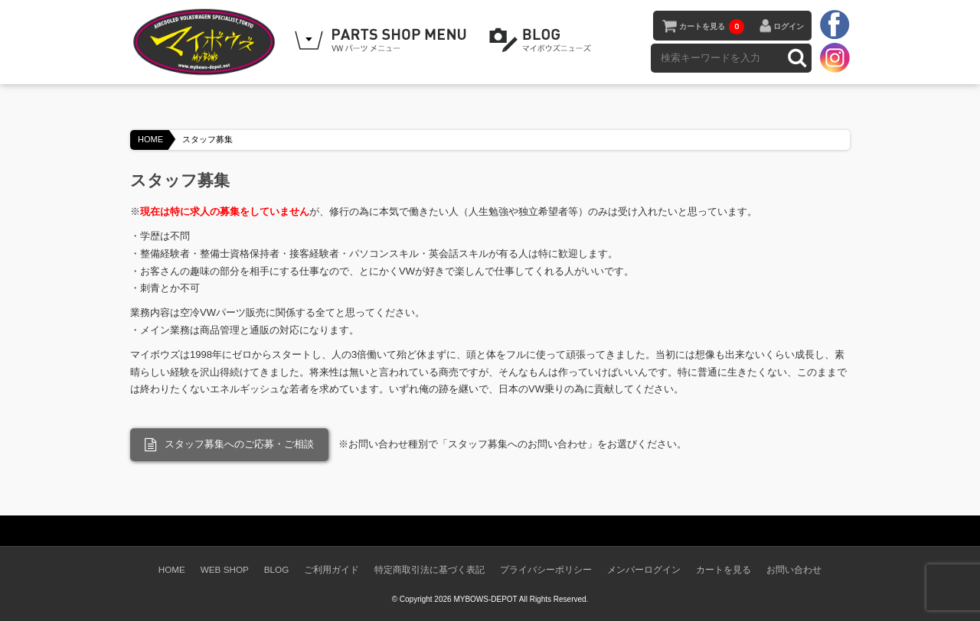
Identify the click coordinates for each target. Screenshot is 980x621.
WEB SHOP (225, 569)
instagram (834, 57)
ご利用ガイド (331, 569)
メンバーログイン (644, 569)
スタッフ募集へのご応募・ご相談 (229, 445)
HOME (150, 139)
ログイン (788, 26)
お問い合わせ (794, 569)
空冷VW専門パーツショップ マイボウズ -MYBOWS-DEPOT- (206, 42)
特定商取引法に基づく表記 (429, 569)
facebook (834, 25)
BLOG (542, 40)
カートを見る (711, 26)
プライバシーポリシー (546, 569)
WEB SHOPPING (383, 40)
